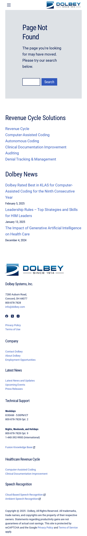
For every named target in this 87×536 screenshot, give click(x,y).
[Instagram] (18, 316)
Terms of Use (12, 329)
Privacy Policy (13, 325)
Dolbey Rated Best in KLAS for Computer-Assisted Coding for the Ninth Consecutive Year (40, 191)
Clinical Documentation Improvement (26, 473)
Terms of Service (68, 527)
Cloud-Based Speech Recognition (24, 494)
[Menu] (9, 5)
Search (49, 82)
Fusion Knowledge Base (18, 447)
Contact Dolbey (14, 351)
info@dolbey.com (15, 306)
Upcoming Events (15, 384)
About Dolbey (13, 355)
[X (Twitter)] (12, 316)
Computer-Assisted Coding (20, 469)
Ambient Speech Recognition (21, 498)
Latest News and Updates (20, 380)
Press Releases (14, 388)
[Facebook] (6, 316)
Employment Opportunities (20, 359)
